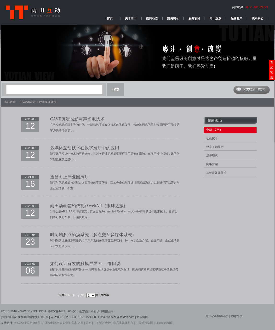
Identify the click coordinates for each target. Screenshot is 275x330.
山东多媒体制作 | (124, 323)
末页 (83, 295)
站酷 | (89, 323)
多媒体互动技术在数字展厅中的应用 (84, 148)
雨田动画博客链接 (217, 316)
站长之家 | (78, 323)
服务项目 (194, 18)
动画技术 (212, 138)
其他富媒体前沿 (216, 172)
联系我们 (257, 18)
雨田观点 (215, 18)
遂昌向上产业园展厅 (69, 176)
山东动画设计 (27, 102)
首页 (110, 18)
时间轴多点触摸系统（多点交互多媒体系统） (93, 234)
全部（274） (214, 129)
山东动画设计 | (103, 323)
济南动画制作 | (164, 323)
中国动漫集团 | (145, 323)
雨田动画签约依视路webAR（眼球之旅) (87, 205)
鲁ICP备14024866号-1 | (29, 323)
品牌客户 (236, 18)
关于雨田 (131, 18)
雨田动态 (152, 18)
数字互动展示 (47, 102)
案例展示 (173, 18)
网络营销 (212, 164)
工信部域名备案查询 (58, 323)
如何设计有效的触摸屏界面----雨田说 (85, 263)
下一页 (76, 295)
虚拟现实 (212, 155)
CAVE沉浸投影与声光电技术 (77, 119)
